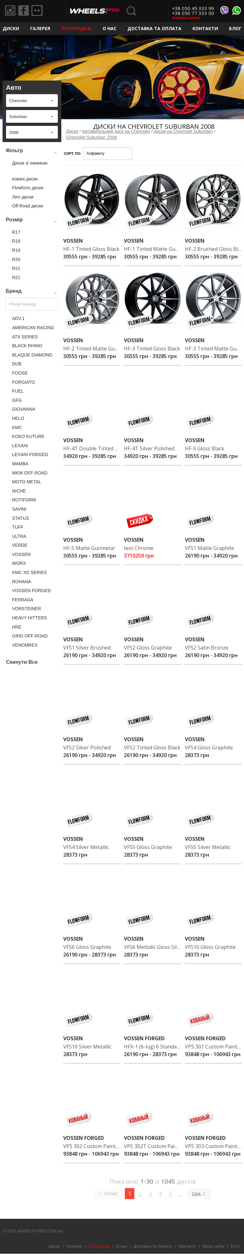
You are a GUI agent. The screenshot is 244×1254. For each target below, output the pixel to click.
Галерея (40, 28)
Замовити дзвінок (186, 17)
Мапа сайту (213, 1246)
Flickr (41, 11)
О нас (110, 28)
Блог (235, 28)
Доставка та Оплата (154, 28)
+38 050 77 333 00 (193, 13)
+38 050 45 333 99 (193, 8)
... (180, 1193)
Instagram (11, 11)
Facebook (26, 11)
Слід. (196, 1193)
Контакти (205, 28)
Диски (11, 28)
